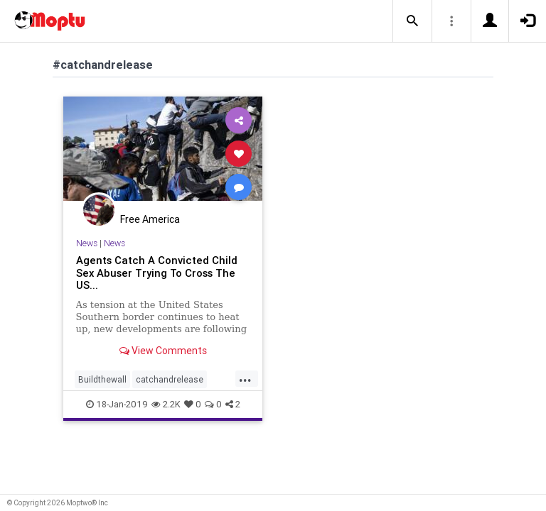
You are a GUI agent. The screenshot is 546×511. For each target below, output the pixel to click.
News (86, 243)
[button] (412, 21)
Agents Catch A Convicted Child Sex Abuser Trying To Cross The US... (156, 272)
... (245, 378)
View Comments (163, 350)
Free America (150, 219)
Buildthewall (102, 379)
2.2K (166, 404)
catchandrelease (169, 379)
